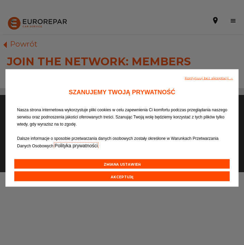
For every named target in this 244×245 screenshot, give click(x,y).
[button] (209, 77)
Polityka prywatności (76, 145)
